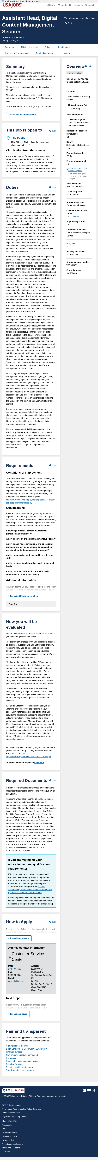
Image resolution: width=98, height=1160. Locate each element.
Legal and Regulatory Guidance (15, 1116)
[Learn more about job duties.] (52, 187)
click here (39, 763)
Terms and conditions (11, 1148)
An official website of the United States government (22, 1)
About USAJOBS (9, 1121)
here (26, 727)
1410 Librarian (72, 216)
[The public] (31, 141)
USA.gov (6, 1151)
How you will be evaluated (17, 53)
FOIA (4, 1129)
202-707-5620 (14, 969)
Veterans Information (11, 1113)
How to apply (68, 53)
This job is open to (29, 47)
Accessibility (7, 1125)
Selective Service (14, 1064)
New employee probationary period (22, 1055)
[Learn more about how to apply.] (52, 922)
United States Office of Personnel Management (37, 1096)
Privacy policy (8, 1140)
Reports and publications (12, 1144)
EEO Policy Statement (11, 1105)
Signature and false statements (20, 1067)
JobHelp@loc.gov (16, 981)
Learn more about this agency (22, 114)
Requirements (64, 47)
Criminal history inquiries (17, 1046)
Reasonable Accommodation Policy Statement (21, 1109)
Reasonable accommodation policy (22, 1061)
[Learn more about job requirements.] (52, 465)
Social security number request (20, 1070)
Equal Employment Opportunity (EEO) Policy (26, 1049)
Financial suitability (14, 1052)
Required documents (45, 53)
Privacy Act (11, 1058)
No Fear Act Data (9, 1136)
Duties (47, 47)
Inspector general (9, 1132)
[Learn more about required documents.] (52, 780)
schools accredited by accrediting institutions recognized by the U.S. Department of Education (30, 889)
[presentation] (79, 107)
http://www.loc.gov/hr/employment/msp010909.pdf (28, 756)
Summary (9, 47)
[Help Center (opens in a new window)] (76, 5)
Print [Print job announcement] (68, 23)
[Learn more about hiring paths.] (52, 130)
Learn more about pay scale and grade (77, 169)
